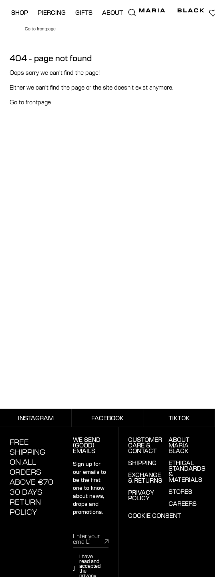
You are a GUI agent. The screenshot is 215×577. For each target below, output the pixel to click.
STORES (180, 491)
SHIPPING (142, 462)
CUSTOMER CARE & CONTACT (145, 445)
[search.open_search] (132, 12)
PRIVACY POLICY (141, 495)
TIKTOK (179, 417)
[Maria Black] (171, 10)
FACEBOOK (107, 417)
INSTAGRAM (36, 417)
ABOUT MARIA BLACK (179, 445)
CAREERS (183, 503)
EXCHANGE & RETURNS (145, 477)
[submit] (106, 541)
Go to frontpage (30, 102)
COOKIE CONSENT (154, 515)
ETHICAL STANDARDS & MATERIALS (187, 471)
